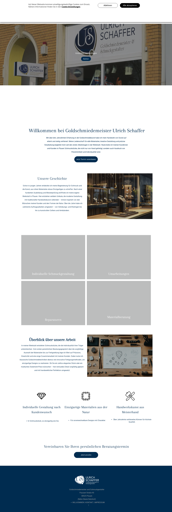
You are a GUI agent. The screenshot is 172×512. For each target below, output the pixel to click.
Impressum (100, 502)
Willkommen (78, 502)
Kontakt (89, 502)
